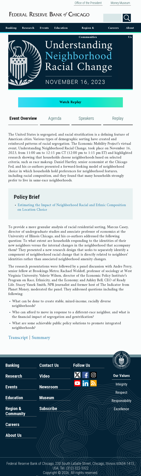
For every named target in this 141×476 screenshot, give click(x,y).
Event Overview (23, 118)
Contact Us (49, 365)
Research (28, 28)
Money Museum (120, 3)
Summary (41, 338)
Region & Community (15, 411)
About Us (130, 28)
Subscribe (48, 408)
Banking (10, 28)
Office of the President (88, 3)
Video (44, 376)
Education (61, 28)
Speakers (86, 118)
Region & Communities (88, 28)
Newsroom (48, 387)
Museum (46, 397)
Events (44, 28)
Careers (113, 28)
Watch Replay (70, 102)
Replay (117, 118)
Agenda (54, 118)
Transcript (18, 338)
